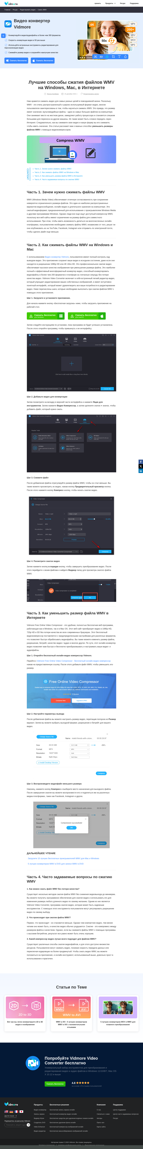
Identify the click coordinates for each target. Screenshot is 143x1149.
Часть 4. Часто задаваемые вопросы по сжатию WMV (57, 179)
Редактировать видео (28, 10)
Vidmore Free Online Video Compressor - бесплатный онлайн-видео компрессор (74, 661)
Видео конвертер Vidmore (32, 23)
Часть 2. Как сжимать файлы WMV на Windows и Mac (57, 172)
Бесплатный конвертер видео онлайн (63, 1114)
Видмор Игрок (39, 1118)
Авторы (99, 1118)
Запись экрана (39, 1114)
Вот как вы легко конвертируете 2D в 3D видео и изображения (25, 1023)
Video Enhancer (39, 1127)
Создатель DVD (39, 1122)
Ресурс (122, 3)
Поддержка (134, 3)
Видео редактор (39, 1131)
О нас (99, 1110)
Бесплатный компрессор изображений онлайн (66, 1127)
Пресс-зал (100, 1122)
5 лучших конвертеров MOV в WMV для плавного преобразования (118, 1023)
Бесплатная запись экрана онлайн (62, 1110)
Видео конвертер (40, 1110)
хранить (98, 3)
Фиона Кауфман (51, 94)
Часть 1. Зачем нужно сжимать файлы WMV (53, 169)
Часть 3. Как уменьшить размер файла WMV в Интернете (59, 176)
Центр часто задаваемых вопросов (126, 1114)
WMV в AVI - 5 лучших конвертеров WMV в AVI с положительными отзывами (71, 1024)
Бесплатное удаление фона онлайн (63, 1122)
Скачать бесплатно (16, 60)
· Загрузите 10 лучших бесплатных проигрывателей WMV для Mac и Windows (63, 858)
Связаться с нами (103, 1114)
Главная (7, 10)
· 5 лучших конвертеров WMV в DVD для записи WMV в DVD (55, 864)
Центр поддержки (119, 1110)
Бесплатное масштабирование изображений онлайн (69, 1131)
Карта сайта (101, 1127)
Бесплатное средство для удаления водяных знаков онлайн (71, 1118)
